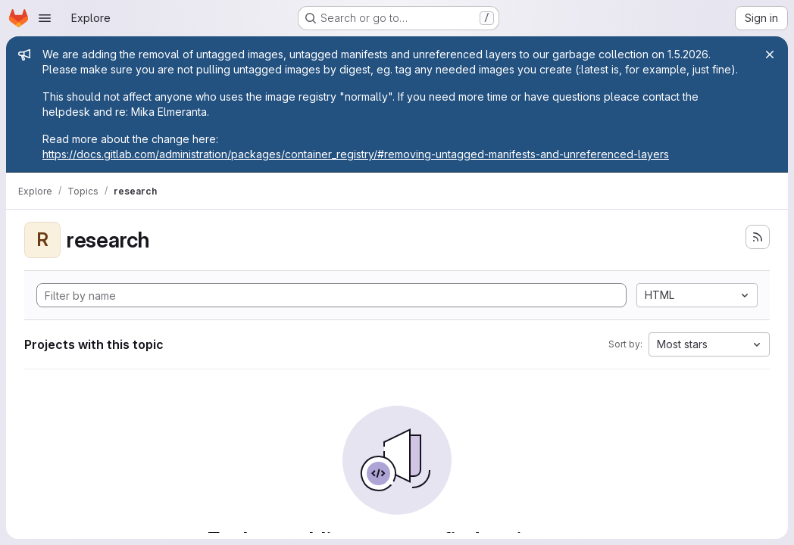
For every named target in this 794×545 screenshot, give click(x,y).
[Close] (770, 54)
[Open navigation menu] (45, 18)
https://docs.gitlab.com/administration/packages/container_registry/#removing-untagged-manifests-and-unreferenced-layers (355, 154)
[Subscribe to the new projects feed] (758, 237)
